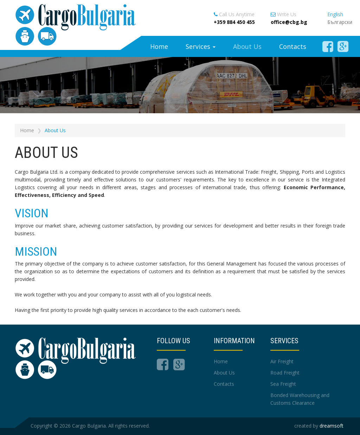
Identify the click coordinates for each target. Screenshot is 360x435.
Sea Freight (283, 383)
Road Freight (285, 372)
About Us (247, 46)
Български (339, 22)
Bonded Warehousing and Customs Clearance (299, 399)
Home (159, 46)
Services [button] (201, 46)
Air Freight (282, 361)
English (335, 14)
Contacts (292, 46)
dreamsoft (331, 425)
